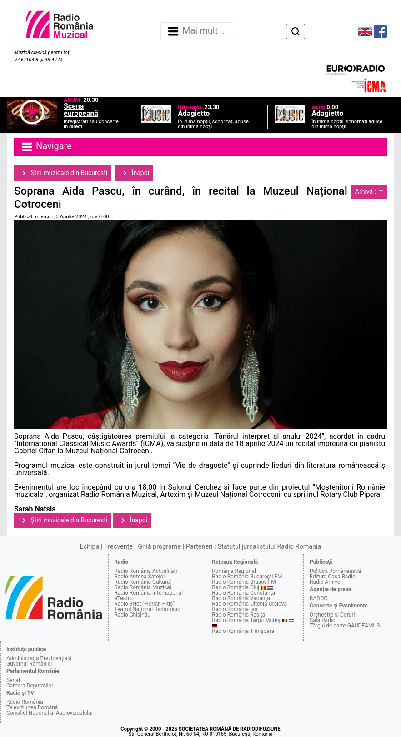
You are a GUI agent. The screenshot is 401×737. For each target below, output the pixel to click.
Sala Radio (323, 620)
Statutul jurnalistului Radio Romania (269, 547)
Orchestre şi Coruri (332, 615)
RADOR (318, 598)
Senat (13, 680)
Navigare (46, 147)
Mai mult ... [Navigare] (196, 31)
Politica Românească (335, 571)
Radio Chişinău (132, 615)
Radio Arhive (325, 582)
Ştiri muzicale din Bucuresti (62, 173)
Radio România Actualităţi (145, 571)
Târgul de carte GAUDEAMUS (345, 625)
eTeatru (123, 598)
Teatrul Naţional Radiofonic (147, 609)
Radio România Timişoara (243, 631)
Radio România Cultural (142, 582)
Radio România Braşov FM (244, 582)
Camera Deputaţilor (29, 685)
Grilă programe (159, 547)
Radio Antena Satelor (139, 576)
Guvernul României (29, 664)
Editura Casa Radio (333, 576)
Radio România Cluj (235, 587)
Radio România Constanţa (243, 593)
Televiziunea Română (32, 707)
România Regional (234, 571)
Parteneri (199, 547)
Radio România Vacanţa (241, 598)
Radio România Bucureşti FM (247, 576)
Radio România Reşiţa (238, 615)
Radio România (24, 702)
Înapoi (134, 173)
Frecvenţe (119, 547)
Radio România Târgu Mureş (246, 620)
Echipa (90, 547)
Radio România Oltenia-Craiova (249, 604)
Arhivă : (366, 191)
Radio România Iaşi (235, 609)
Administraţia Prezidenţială (39, 658)
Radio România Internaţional (148, 593)
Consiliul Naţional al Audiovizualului (49, 713)
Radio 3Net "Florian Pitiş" (144, 604)
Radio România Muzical (142, 587)
